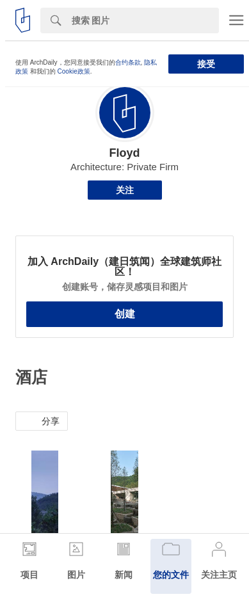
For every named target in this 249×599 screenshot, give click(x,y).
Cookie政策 (74, 71)
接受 (206, 64)
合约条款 (128, 62)
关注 (125, 190)
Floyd (124, 153)
